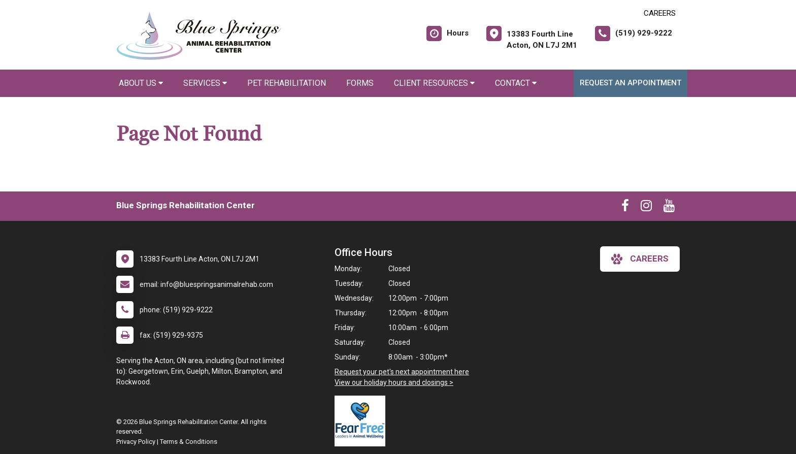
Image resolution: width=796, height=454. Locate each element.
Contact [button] (516, 83)
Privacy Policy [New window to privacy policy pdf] (135, 441)
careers (640, 259)
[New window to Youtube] (669, 208)
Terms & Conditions (188, 441)
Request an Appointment (630, 82)
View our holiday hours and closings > (394, 382)
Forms (360, 83)
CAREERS (660, 13)
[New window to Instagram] (646, 208)
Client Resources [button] (434, 83)
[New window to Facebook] (625, 208)
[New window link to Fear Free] (362, 421)
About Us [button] (141, 83)
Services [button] (205, 83)
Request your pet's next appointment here (402, 372)
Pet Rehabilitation (286, 83)
